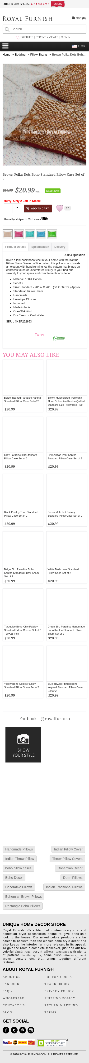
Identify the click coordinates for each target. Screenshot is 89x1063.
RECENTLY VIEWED (47, 37)
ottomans (70, 955)
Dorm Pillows (73, 878)
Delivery (60, 246)
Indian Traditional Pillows (64, 887)
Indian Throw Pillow (19, 859)
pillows (49, 951)
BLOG (7, 1012)
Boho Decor (14, 878)
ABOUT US (11, 977)
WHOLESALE (13, 998)
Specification (40, 246)
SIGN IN (65, 37)
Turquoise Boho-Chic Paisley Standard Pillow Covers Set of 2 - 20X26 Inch (22, 630)
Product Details (15, 246)
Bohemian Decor (70, 868)
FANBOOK (11, 984)
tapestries (62, 951)
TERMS (50, 1012)
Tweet (39, 335)
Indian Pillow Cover (68, 849)
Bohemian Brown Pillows (23, 896)
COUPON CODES (58, 977)
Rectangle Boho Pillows (22, 906)
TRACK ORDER (57, 984)
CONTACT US (14, 1005)
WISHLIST (27, 37)
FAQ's (7, 991)
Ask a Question (74, 255)
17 (67, 208)
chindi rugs (22, 951)
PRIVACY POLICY (59, 991)
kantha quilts (32, 955)
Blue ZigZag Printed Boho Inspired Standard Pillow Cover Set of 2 (66, 687)
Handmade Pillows (19, 849)
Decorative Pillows (18, 887)
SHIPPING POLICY (60, 998)
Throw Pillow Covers (67, 859)
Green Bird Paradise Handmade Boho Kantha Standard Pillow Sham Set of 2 (66, 630)
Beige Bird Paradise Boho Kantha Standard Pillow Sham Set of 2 (21, 573)
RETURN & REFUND (61, 1005)
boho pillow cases (18, 868)
